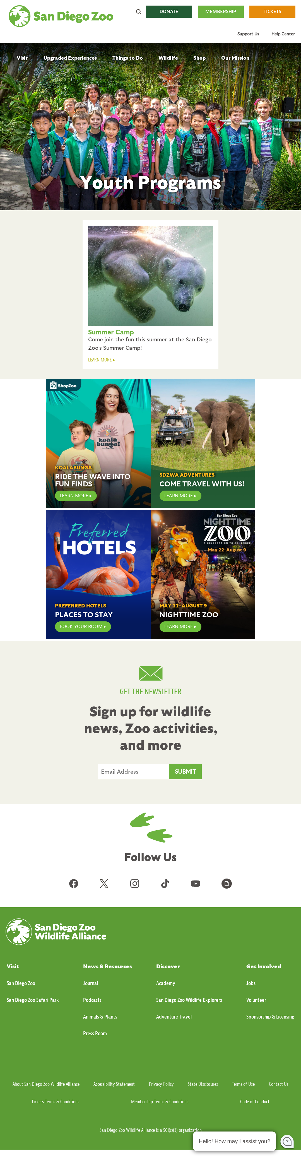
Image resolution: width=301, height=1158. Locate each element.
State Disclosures (203, 1084)
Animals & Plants (100, 1016)
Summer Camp (111, 332)
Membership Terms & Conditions (159, 1102)
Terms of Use (243, 1084)
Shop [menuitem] (200, 58)
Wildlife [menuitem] (168, 58)
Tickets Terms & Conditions (55, 1102)
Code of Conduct (254, 1102)
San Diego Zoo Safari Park (33, 1000)
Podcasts (92, 1000)
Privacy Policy (161, 1084)
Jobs (251, 983)
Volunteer (256, 1000)
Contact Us (278, 1084)
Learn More (178, 496)
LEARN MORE (100, 360)
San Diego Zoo (21, 983)
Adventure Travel (174, 1016)
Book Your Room (81, 626)
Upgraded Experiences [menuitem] (70, 58)
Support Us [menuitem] (248, 33)
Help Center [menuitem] (283, 33)
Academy (165, 983)
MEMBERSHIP (220, 12)
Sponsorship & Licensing (270, 1016)
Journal (90, 983)
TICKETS (272, 12)
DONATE (169, 12)
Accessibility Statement (114, 1084)
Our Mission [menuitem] (235, 58)
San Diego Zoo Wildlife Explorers (189, 1000)
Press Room (95, 1033)
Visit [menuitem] (22, 58)
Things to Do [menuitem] (127, 58)
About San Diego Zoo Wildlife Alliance (46, 1084)
